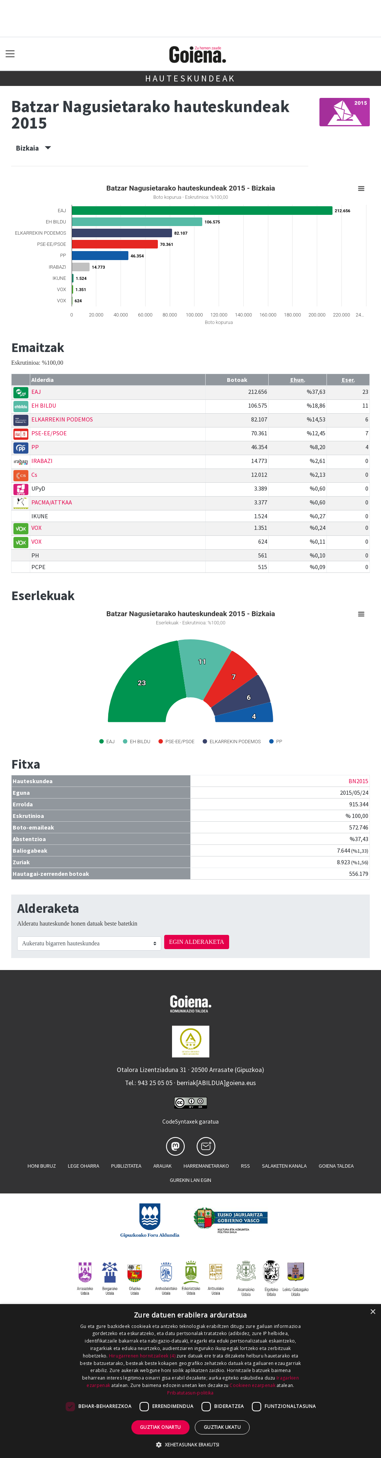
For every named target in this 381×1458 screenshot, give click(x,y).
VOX (36, 527)
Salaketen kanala (284, 1165)
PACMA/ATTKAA (51, 502)
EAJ (36, 391)
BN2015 (358, 781)
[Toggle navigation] (10, 54)
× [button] (372, 1312)
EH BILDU (43, 405)
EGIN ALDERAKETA (196, 942)
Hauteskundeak (190, 78)
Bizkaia (33, 147)
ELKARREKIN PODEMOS (62, 419)
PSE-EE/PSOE (49, 433)
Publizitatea (126, 1165)
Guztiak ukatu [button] (222, 1427)
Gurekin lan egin (190, 1180)
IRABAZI (42, 460)
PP (35, 447)
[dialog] (190, 1381)
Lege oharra (83, 1165)
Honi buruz (42, 1165)
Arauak (162, 1165)
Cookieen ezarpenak (252, 1385)
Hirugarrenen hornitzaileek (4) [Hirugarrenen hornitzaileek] (142, 1356)
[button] (190, 1444)
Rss (245, 1165)
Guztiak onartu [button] (160, 1427)
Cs (34, 474)
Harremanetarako (206, 1165)
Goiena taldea (336, 1165)
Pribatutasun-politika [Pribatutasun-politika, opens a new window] (190, 1393)
